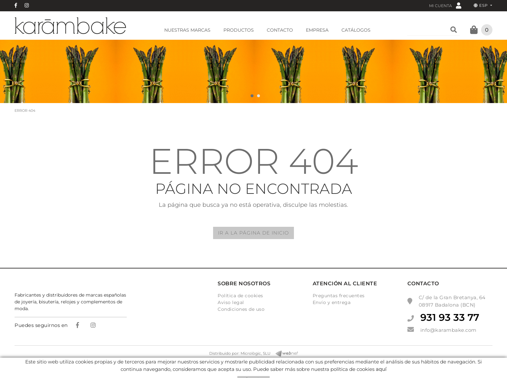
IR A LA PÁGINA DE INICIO (253, 233)
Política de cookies (240, 296)
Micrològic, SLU (256, 353)
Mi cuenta (445, 5)
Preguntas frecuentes (339, 296)
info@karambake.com (448, 330)
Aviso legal (231, 302)
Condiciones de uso (241, 309)
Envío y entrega (332, 302)
